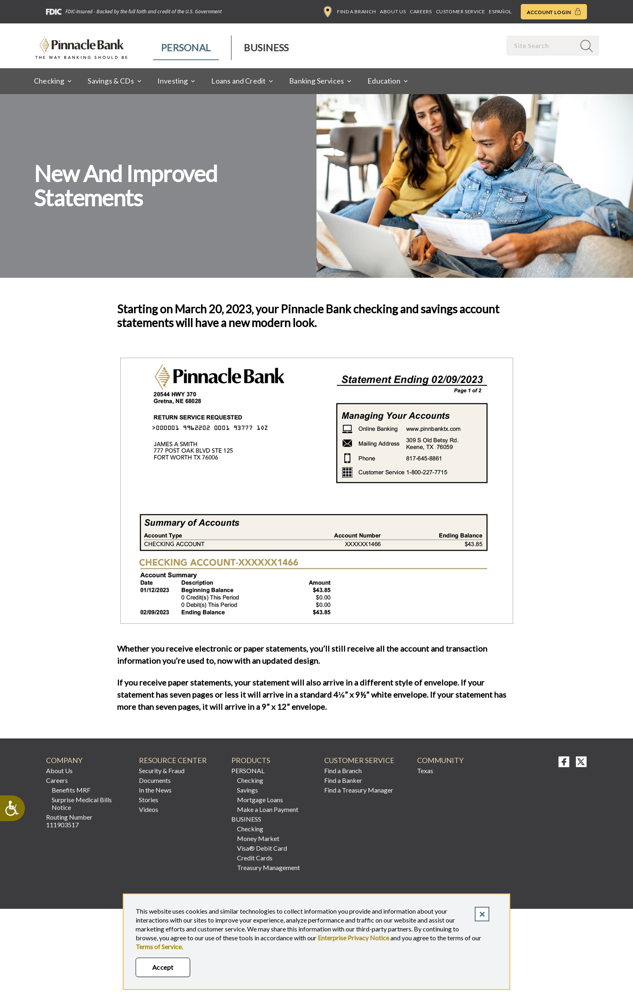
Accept (163, 967)
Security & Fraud (161, 770)
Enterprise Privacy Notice (353, 938)
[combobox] (541, 45)
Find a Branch (350, 12)
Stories (148, 799)
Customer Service (460, 11)
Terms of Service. (159, 946)
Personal (186, 47)
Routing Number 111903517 (69, 820)
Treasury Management (268, 867)
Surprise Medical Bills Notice (82, 803)
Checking (250, 780)
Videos (148, 809)
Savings (247, 790)
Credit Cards (254, 858)
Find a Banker (343, 780)
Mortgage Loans (260, 799)
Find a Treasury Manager (358, 790)
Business (266, 47)
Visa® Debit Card (262, 848)
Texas (425, 770)
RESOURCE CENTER (173, 760)
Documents (155, 780)
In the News (155, 790)
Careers (421, 11)
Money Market (258, 838)
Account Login (554, 11)
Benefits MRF (71, 790)
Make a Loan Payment (267, 809)
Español (500, 11)
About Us (393, 11)
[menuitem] (186, 48)
